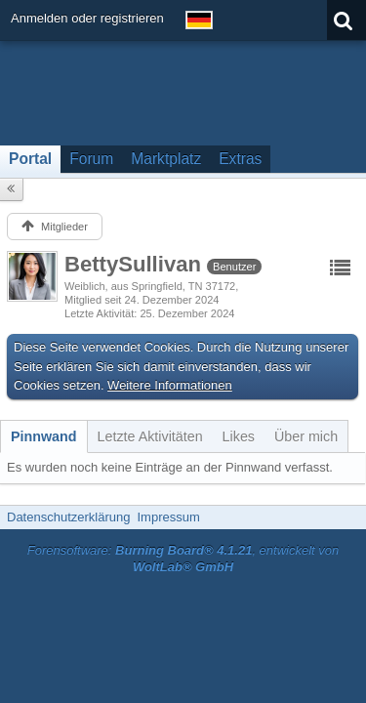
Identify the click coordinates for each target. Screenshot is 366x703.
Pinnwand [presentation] (44, 436)
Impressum (168, 517)
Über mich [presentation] (306, 436)
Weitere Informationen (169, 385)
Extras (240, 158)
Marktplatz (166, 158)
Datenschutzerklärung (68, 517)
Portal (30, 158)
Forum (91, 158)
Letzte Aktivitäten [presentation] (150, 436)
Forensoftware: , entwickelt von (183, 558)
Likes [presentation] (239, 436)
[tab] (44, 436)
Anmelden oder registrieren (87, 18)
